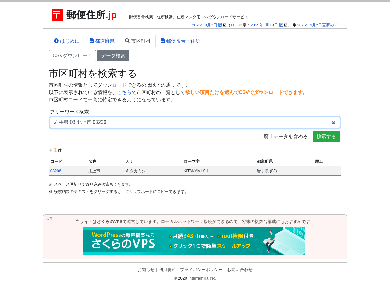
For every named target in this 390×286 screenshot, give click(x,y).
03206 (55, 171)
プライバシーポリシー (201, 269)
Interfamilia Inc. (202, 278)
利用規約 (167, 269)
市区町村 (138, 41)
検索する (326, 136)
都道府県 (102, 41)
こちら (124, 92)
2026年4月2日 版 (207, 25)
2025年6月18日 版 (266, 25)
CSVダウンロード (72, 55)
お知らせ (145, 269)
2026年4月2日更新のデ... (319, 25)
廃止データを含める (286, 136)
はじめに (67, 41)
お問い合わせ (240, 269)
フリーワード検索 (69, 111)
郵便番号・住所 (180, 41)
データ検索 (113, 55)
